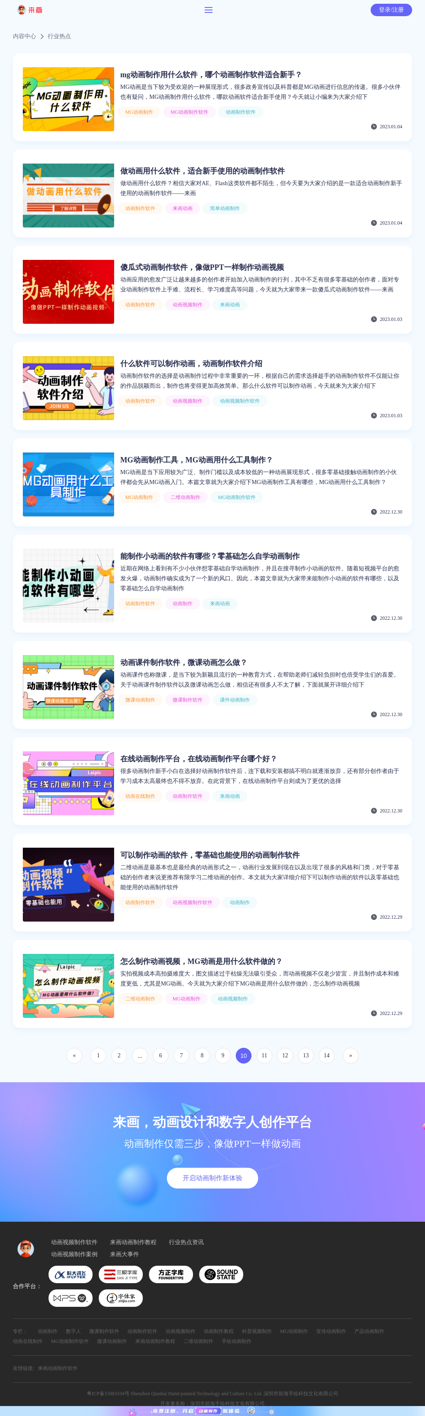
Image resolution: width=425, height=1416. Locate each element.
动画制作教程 (219, 1331)
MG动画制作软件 (70, 1341)
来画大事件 (124, 1254)
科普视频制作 (257, 1331)
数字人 (73, 1331)
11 (264, 1055)
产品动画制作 (369, 1331)
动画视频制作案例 (74, 1254)
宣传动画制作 (331, 1331)
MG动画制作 (294, 1331)
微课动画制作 (112, 1341)
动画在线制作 (28, 1341)
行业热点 (59, 36)
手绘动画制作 (237, 1341)
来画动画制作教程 (133, 1242)
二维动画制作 (198, 1341)
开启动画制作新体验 (212, 1177)
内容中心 (24, 36)
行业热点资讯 (186, 1242)
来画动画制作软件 (58, 1368)
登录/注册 (391, 10)
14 (327, 1055)
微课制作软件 (104, 1331)
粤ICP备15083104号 (108, 1393)
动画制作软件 (142, 1331)
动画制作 (48, 1331)
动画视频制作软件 (74, 1242)
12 (285, 1055)
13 (306, 1055)
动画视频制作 (180, 1331)
